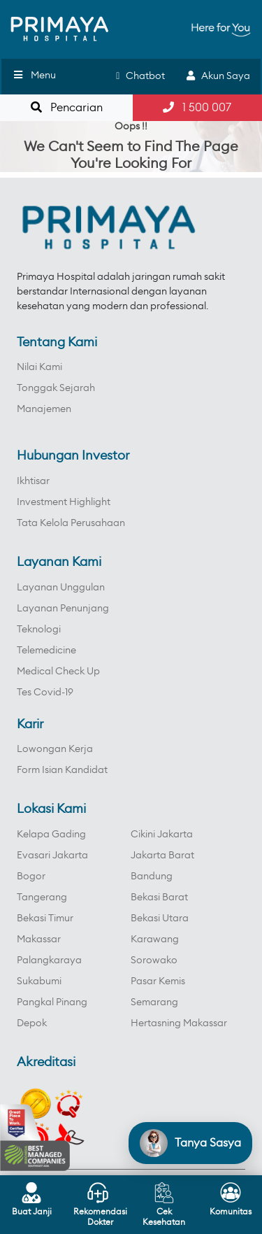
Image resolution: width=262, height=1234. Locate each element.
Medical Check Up (58, 671)
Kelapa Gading (51, 834)
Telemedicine (46, 650)
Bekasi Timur (45, 918)
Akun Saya (218, 76)
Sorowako (154, 960)
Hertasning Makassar (179, 1023)
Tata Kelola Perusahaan (71, 523)
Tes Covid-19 (45, 692)
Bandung (152, 876)
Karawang (155, 939)
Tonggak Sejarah (56, 388)
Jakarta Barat (162, 855)
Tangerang (42, 897)
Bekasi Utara (160, 918)
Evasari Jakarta (52, 855)
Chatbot (140, 76)
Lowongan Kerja (55, 749)
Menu (34, 75)
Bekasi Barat (159, 897)
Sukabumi (39, 981)
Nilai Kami (39, 367)
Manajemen (44, 409)
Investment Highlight (63, 502)
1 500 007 (197, 107)
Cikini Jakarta (162, 834)
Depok (32, 1023)
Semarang (154, 1002)
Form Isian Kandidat (62, 770)
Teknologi (39, 629)
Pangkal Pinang (52, 1002)
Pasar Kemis (158, 981)
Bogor (31, 876)
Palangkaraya (49, 960)
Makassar (39, 939)
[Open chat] (190, 1143)
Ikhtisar (33, 481)
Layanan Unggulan (61, 588)
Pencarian (67, 107)
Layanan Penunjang (63, 609)
